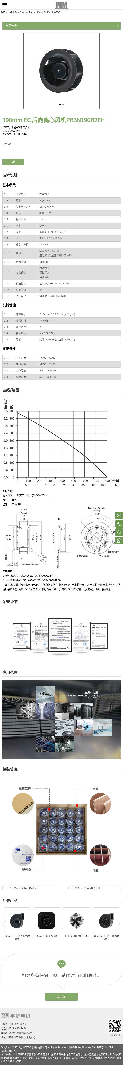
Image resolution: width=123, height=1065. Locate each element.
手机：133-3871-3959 (13, 1024)
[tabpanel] (61, 71)
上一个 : (21, 888)
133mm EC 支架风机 (46, 936)
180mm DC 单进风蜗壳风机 (17, 937)
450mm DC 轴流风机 (76, 936)
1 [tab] (60, 104)
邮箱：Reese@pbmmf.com (16, 1033)
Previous (4, 924)
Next (119, 924)
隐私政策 (72, 1047)
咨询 (13, 161)
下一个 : (83, 888)
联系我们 (61, 996)
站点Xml (92, 1047)
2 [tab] (63, 104)
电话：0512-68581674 (13, 1028)
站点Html (82, 1047)
